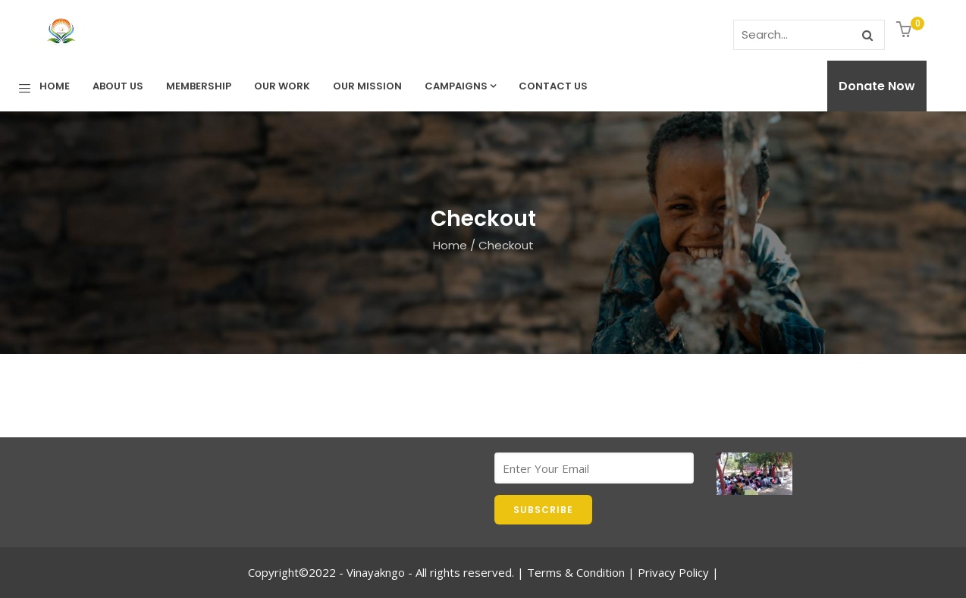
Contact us (553, 86)
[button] (905, 30)
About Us (118, 86)
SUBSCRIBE (543, 509)
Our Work (282, 86)
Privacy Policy (673, 572)
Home (54, 86)
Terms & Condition (576, 572)
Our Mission (367, 86)
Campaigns (460, 86)
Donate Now (877, 86)
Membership (198, 86)
